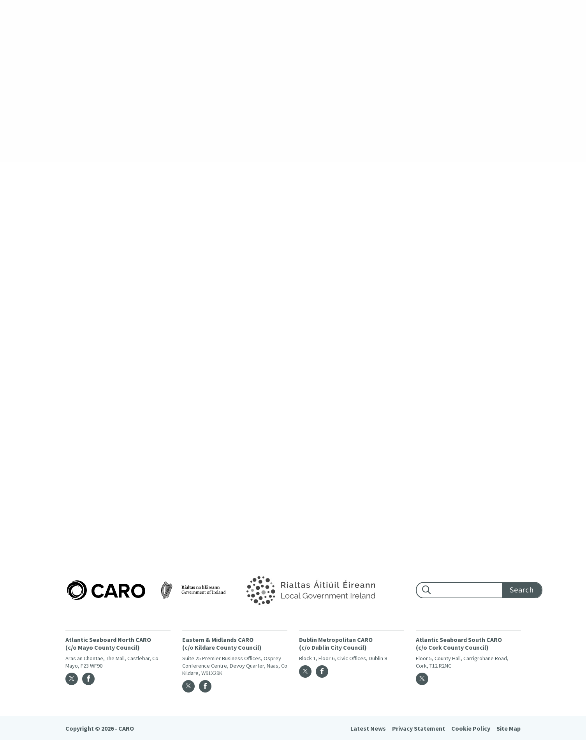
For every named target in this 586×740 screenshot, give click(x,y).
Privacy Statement (418, 728)
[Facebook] (88, 679)
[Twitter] (71, 679)
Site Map (508, 728)
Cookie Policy (470, 728)
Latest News (368, 728)
